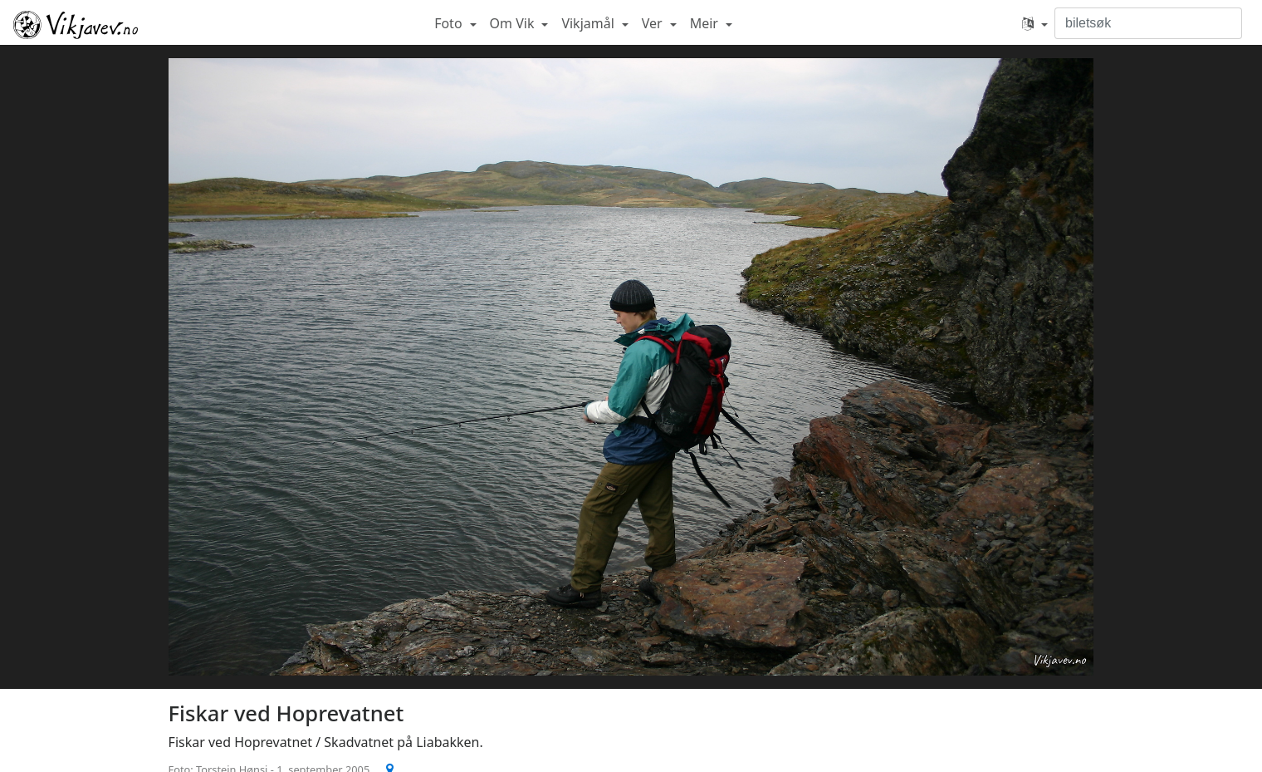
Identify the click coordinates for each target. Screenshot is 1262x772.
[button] (1034, 23)
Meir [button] (705, 23)
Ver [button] (654, 23)
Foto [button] (450, 23)
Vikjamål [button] (589, 23)
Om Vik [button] (514, 23)
